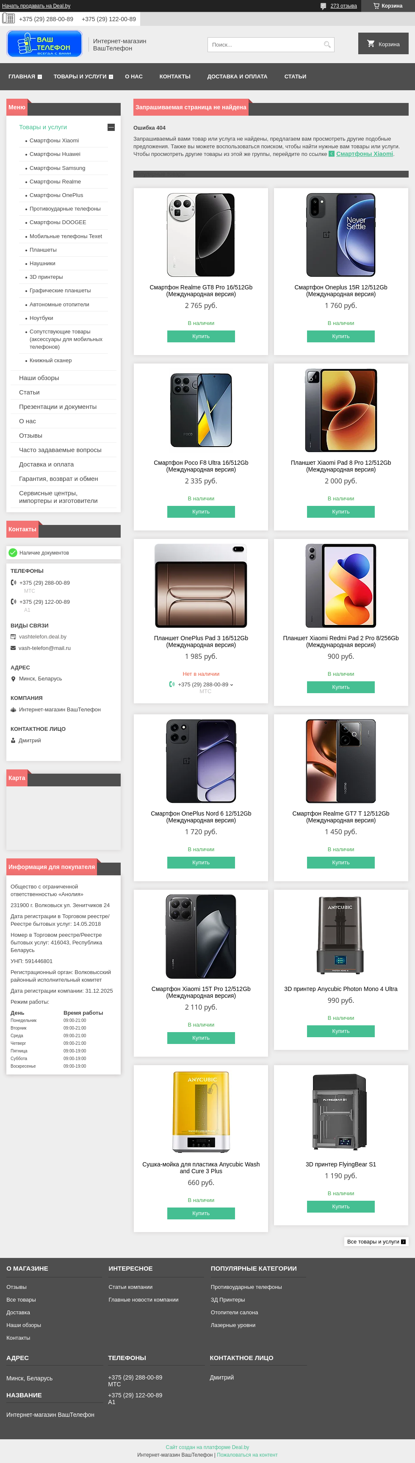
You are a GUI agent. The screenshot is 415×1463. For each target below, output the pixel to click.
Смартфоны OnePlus (56, 195)
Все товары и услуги (373, 1241)
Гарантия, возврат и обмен (58, 478)
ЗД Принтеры (228, 1299)
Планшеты (43, 250)
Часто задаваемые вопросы (60, 449)
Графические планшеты (60, 290)
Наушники (42, 263)
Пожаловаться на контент (247, 1455)
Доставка (18, 1312)
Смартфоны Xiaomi (364, 153)
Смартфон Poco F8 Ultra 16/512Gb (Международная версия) (201, 466)
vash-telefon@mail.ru (45, 648)
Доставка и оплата (238, 76)
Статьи (296, 76)
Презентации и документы (58, 406)
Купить (201, 336)
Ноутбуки (41, 318)
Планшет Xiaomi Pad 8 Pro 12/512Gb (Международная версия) (341, 466)
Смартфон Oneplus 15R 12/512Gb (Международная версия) (340, 290)
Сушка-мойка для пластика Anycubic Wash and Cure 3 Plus (201, 1167)
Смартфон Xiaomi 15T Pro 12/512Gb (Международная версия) (201, 992)
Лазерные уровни (233, 1325)
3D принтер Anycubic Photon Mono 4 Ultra (341, 989)
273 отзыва (344, 6)
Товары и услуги (80, 76)
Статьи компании (130, 1287)
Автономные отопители (59, 304)
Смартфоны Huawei (55, 154)
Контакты (175, 76)
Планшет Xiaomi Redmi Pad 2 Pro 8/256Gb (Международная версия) (341, 641)
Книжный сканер (51, 360)
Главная (21, 76)
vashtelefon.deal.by (42, 636)
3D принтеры (46, 277)
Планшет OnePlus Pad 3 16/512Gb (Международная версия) (201, 641)
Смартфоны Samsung (57, 168)
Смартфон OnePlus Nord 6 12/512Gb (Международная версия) (201, 817)
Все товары (21, 1299)
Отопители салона (234, 1312)
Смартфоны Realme (55, 181)
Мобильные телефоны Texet (66, 236)
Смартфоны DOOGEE (58, 222)
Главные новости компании (143, 1299)
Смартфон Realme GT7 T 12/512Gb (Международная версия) (341, 817)
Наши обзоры (39, 377)
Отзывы (30, 435)
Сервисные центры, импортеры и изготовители (58, 496)
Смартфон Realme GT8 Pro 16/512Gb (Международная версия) (200, 290)
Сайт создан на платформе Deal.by (207, 1447)
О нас (134, 76)
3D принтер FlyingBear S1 (341, 1164)
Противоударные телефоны (65, 208)
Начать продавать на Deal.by (36, 6)
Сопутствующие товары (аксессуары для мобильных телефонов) (66, 339)
